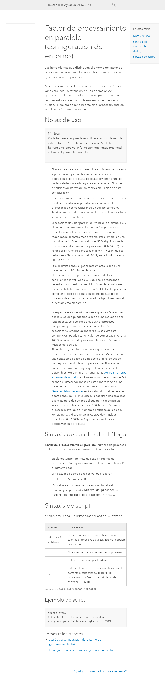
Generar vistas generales (67, 391)
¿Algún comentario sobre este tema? (101, 672)
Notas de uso (141, 36)
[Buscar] (114, 5)
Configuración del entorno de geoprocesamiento (81, 650)
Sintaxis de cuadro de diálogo (140, 46)
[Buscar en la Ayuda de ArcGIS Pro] (79, 5)
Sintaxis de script (144, 56)
